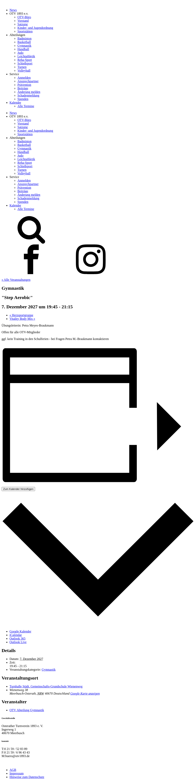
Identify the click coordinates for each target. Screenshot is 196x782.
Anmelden (24, 77)
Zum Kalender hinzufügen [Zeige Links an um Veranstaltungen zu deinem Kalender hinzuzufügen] (18, 489)
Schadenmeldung (28, 95)
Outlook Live (18, 642)
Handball (23, 49)
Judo (20, 52)
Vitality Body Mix (22, 318)
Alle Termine (25, 106)
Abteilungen (17, 35)
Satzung (22, 24)
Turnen (22, 67)
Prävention (24, 84)
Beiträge (22, 88)
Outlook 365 (17, 638)
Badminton (24, 38)
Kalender (15, 102)
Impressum (17, 773)
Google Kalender (20, 631)
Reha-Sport (24, 60)
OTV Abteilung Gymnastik (27, 710)
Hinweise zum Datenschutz (27, 777)
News (13, 10)
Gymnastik (24, 45)
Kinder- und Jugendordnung (35, 27)
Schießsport (25, 63)
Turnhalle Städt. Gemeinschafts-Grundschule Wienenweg (46, 686)
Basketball (24, 42)
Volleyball (23, 70)
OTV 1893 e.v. (19, 13)
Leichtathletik (26, 56)
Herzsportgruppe (21, 315)
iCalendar (16, 635)
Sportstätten (25, 31)
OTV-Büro (24, 17)
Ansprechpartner (28, 81)
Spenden (22, 99)
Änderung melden (28, 92)
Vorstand (23, 20)
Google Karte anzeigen (85, 693)
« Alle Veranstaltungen (16, 279)
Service (14, 74)
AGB (13, 770)
